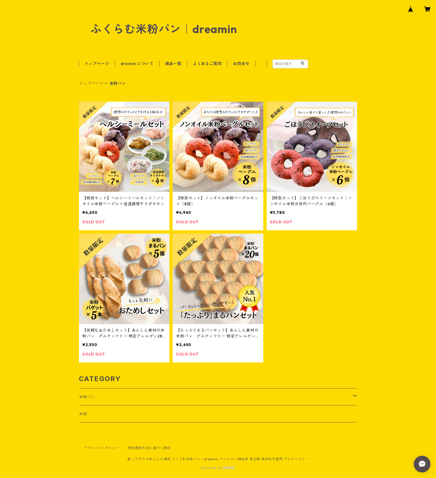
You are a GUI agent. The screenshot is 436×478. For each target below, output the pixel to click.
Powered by (218, 468)
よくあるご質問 (207, 63)
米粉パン (87, 396)
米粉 (83, 413)
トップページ (97, 63)
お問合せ (241, 63)
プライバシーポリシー (101, 448)
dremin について (137, 63)
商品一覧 (173, 63)
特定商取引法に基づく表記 (149, 448)
